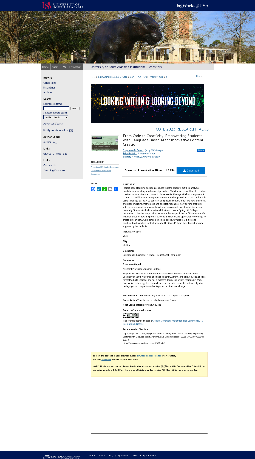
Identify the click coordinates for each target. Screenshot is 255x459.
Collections (49, 82)
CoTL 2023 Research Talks (182, 129)
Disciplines (49, 87)
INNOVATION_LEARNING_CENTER (113, 77)
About (102, 455)
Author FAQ (49, 142)
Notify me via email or (58, 130)
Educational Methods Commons (104, 167)
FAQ (111, 455)
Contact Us (49, 165)
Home (93, 77)
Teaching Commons (54, 170)
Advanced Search (53, 123)
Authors (47, 92)
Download (191, 170)
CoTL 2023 (142, 77)
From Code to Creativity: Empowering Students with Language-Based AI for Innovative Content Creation (163, 140)
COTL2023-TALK (156, 77)
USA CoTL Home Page (55, 153)
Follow (201, 150)
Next (198, 76)
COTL (132, 77)
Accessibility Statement (144, 455)
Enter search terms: (52, 103)
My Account (123, 455)
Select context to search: (55, 112)
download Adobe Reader (149, 355)
